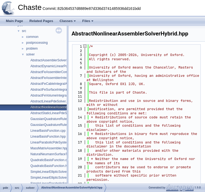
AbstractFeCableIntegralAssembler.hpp (58, 84)
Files (87, 21)
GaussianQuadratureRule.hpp (51, 125)
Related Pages (41, 21)
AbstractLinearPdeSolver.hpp (51, 101)
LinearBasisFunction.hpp (48, 136)
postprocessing (37, 43)
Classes (68, 21)
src (24, 31)
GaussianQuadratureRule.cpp (51, 119)
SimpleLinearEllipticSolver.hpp (51, 177)
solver (30, 54)
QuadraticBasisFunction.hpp (50, 166)
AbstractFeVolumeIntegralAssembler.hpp (59, 95)
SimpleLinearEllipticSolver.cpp (51, 172)
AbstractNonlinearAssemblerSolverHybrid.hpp (63, 107)
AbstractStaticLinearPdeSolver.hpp (55, 113)
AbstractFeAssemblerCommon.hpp (55, 72)
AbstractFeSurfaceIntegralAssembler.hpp (59, 89)
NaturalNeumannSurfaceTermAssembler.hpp (62, 154)
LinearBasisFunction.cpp (47, 131)
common (32, 37)
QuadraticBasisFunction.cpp (50, 160)
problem (32, 48)
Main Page (14, 21)
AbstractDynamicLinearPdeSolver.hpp (57, 66)
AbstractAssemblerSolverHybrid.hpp (56, 60)
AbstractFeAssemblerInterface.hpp (55, 78)
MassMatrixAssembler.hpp (49, 148)
